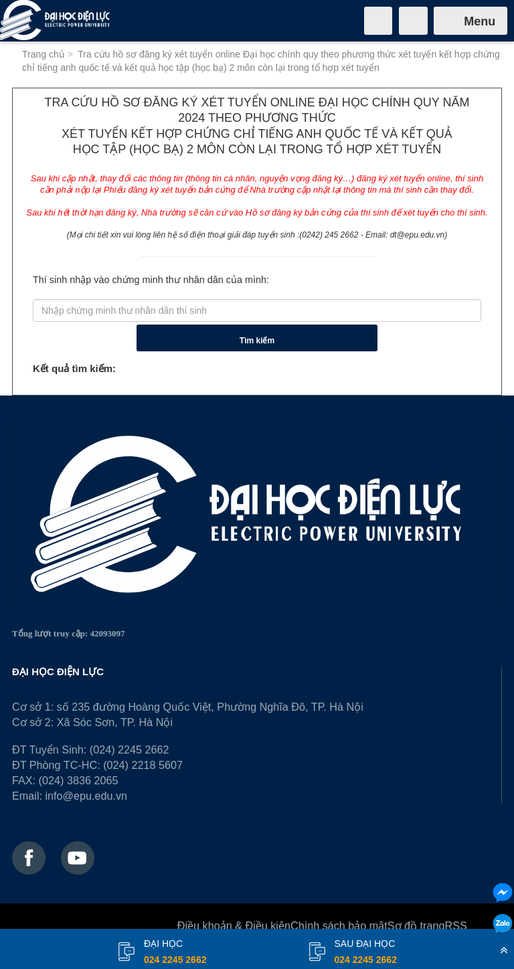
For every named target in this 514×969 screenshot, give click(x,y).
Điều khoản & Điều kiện (233, 925)
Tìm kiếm (257, 340)
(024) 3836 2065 (78, 780)
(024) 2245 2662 (129, 749)
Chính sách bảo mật (339, 925)
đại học (175, 953)
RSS (456, 925)
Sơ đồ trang (416, 925)
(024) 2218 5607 (143, 765)
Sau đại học (366, 953)
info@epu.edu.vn (86, 796)
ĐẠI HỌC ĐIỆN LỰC (58, 671)
